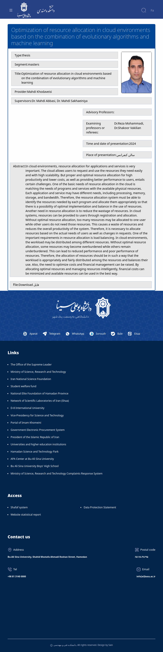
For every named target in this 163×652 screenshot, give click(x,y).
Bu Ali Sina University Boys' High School (35, 466)
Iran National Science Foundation (31, 379)
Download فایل (29, 285)
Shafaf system (19, 507)
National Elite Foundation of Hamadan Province (39, 393)
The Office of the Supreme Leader (31, 364)
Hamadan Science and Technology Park (35, 451)
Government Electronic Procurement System (38, 430)
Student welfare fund (23, 386)
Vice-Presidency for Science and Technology (37, 415)
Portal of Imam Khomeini (26, 422)
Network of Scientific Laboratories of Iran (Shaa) (40, 401)
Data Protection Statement (100, 507)
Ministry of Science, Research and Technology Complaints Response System (57, 473)
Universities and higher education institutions (38, 444)
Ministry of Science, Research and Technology (38, 372)
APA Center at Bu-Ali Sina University (32, 459)
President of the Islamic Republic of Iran (35, 437)
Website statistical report (26, 514)
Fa (152, 10)
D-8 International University (27, 408)
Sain (110, 644)
